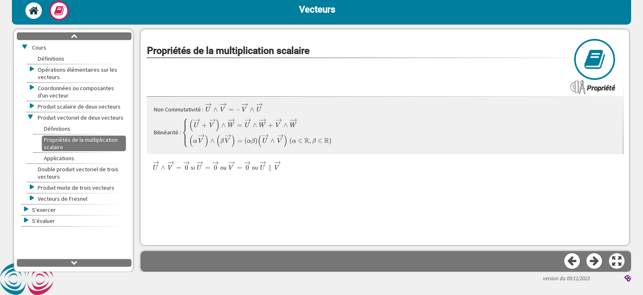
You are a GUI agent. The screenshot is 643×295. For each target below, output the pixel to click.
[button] (617, 261)
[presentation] (234, 107)
